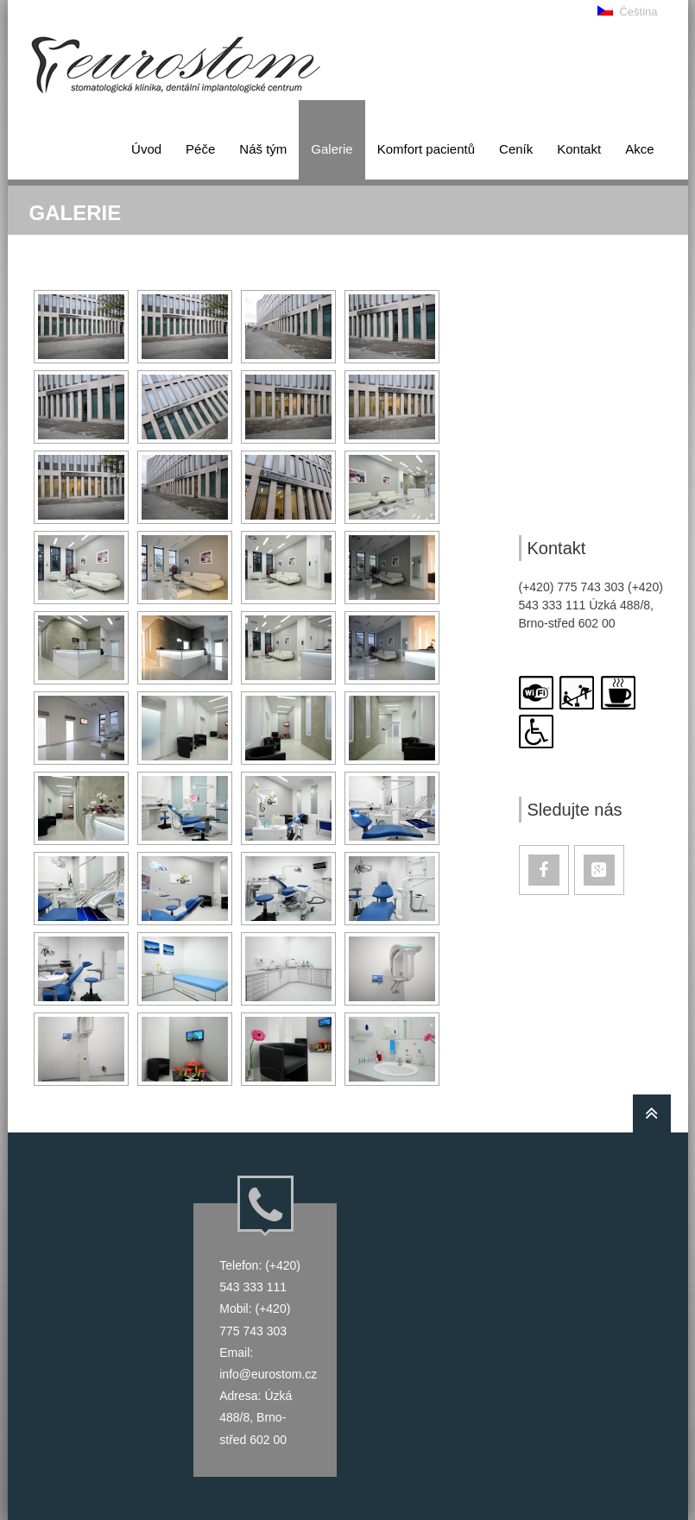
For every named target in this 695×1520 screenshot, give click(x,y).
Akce (639, 149)
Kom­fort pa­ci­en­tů (426, 149)
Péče (200, 149)
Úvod (146, 149)
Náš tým (263, 149)
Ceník (516, 149)
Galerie (331, 149)
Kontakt (579, 149)
